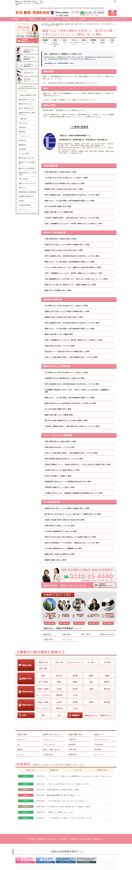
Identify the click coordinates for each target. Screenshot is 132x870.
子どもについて (49, 720)
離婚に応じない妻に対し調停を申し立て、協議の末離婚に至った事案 (70, 285)
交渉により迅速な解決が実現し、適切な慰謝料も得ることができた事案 (71, 357)
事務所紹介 (32, 19)
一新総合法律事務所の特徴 (27, 95)
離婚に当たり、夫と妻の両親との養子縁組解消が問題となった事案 (69, 201)
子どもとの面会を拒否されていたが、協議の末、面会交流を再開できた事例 (73, 267)
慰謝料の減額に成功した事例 (55, 560)
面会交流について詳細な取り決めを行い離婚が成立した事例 (67, 351)
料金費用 (98, 730)
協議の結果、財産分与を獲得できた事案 (59, 554)
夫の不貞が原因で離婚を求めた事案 (58, 206)
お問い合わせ (116, 19)
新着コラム (22, 188)
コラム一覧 (77, 750)
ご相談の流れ (49, 19)
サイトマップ (67, 619)
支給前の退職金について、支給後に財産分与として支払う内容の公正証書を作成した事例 (78, 464)
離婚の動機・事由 (75, 714)
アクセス (20, 735)
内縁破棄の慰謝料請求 (26, 196)
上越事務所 (57, 8)
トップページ (23, 91)
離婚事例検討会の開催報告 (27, 192)
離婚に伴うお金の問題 (27, 168)
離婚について (100, 714)
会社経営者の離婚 (24, 205)
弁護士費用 (66, 19)
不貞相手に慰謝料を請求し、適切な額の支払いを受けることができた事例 (72, 218)
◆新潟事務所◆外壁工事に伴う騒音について (63, 775)
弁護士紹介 (66, 614)
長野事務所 (80, 8)
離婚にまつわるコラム (27, 183)
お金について (22, 720)
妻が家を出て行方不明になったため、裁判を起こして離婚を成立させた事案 (73, 514)
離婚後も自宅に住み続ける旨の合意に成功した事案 (64, 189)
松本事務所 (87, 8)
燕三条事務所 (64, 8)
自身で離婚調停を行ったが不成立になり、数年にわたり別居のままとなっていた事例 (76, 279)
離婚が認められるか (26, 158)
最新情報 (16, 19)
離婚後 (19, 730)
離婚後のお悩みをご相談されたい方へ (27, 113)
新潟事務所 (43, 8)
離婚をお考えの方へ (108, 614)
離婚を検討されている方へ (27, 99)
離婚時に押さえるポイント (53, 714)
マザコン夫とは (49, 724)
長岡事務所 (50, 8)
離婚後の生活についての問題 (27, 173)
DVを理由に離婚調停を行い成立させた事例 (61, 531)
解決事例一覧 (54, 750)
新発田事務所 (72, 8)
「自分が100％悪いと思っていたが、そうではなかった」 (68, 781)
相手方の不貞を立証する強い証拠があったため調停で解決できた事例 (70, 537)
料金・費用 (85, 614)
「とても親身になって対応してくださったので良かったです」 (70, 798)
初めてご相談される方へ (27, 108)
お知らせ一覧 (30, 750)
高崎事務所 (94, 8)
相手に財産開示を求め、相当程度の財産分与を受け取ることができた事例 (72, 195)
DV (18, 724)
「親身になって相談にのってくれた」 (61, 792)
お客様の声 (83, 19)
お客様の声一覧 (101, 750)
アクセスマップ (24, 136)
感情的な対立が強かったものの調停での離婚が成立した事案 (67, 244)
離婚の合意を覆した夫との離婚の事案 (59, 212)
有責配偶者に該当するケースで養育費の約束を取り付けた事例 (68, 481)
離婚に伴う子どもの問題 (27, 163)
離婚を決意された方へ (26, 104)
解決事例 (72, 724)
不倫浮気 (72, 720)
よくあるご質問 (99, 19)
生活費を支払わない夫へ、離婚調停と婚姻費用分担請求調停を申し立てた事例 (74, 493)
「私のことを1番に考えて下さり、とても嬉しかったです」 (69, 764)
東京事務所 (101, 8)
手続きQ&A (99, 724)
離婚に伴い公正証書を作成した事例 (58, 290)
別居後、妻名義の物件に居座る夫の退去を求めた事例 (64, 520)
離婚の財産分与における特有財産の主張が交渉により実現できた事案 (70, 403)
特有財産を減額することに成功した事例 (59, 487)
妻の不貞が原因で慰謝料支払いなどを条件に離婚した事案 (66, 420)
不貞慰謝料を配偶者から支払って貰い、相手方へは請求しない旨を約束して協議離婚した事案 (78, 391)
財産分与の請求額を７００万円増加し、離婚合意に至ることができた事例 (72, 543)
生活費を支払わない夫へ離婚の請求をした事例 (62, 470)
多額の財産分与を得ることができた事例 (59, 346)
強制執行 (22, 201)
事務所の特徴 (22, 714)
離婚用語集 (22, 145)
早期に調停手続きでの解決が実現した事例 (60, 172)
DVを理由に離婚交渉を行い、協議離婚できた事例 (63, 548)
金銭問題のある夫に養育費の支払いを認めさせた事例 (64, 183)
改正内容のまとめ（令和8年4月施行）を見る (59, 63)
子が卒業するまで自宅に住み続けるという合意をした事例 (66, 178)
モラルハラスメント (102, 720)
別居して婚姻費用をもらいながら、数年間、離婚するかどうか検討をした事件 (74, 223)
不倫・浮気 (23, 179)
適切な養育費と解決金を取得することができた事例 (64, 459)
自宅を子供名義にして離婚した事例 (58, 476)
